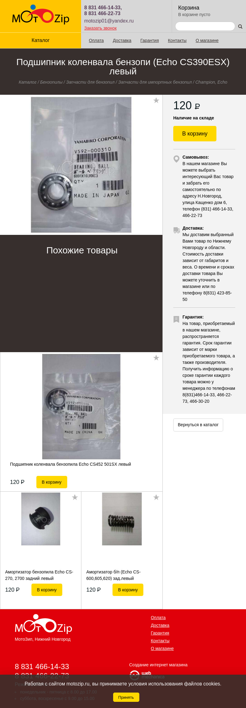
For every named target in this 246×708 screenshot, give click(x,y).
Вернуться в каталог (198, 424)
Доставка (122, 40)
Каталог (41, 40)
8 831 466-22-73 (102, 13)
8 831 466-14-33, (103, 7)
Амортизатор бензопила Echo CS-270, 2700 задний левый (39, 575)
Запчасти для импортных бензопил (155, 82)
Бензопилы (51, 82)
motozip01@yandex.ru (108, 20)
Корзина (188, 8)
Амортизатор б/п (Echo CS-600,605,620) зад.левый (113, 575)
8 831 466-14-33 (42, 666)
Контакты (177, 40)
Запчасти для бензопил (90, 82)
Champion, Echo (211, 82)
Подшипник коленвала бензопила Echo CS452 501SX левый (70, 464)
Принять (126, 697)
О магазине (207, 40)
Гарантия (150, 40)
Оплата (96, 40)
